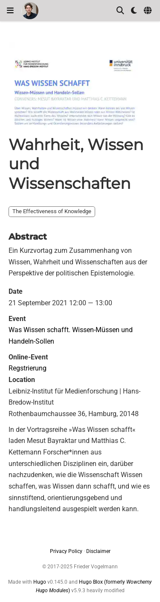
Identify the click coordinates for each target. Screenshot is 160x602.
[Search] (120, 11)
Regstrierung (28, 368)
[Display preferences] (134, 11)
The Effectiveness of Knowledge (51, 211)
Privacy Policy (66, 551)
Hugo (39, 582)
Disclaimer (98, 551)
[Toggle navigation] (10, 10)
